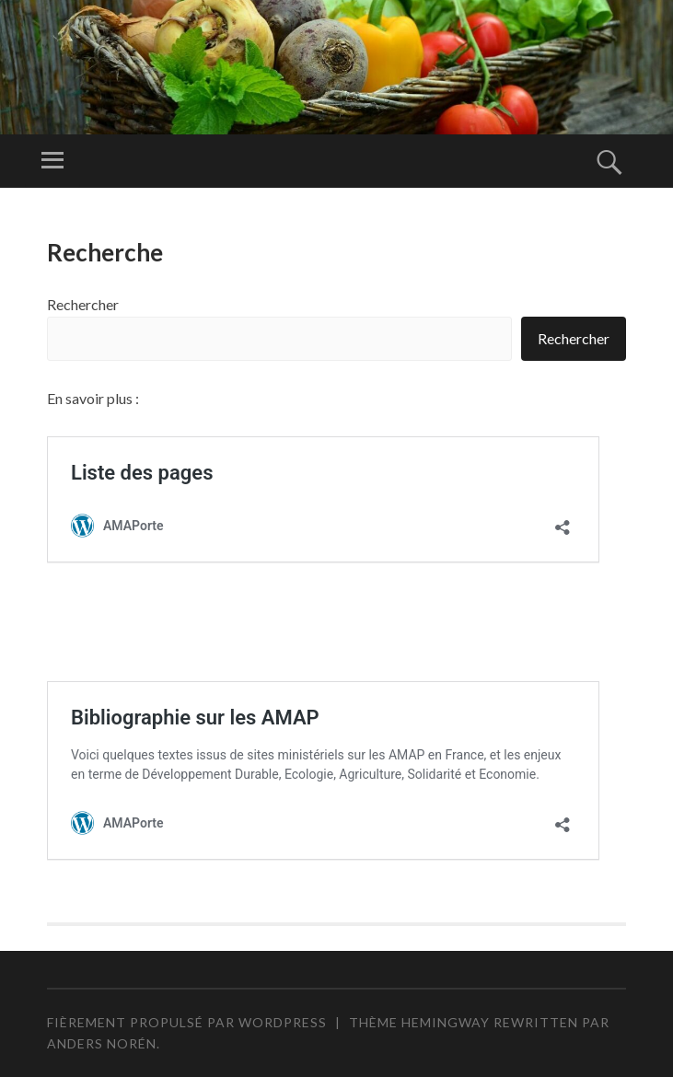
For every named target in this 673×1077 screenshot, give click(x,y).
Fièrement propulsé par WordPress (187, 1022)
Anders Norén (102, 1043)
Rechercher (83, 304)
